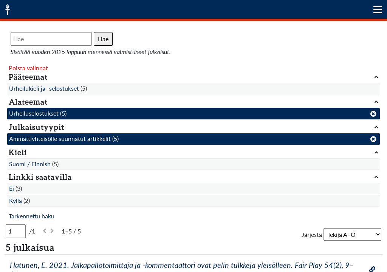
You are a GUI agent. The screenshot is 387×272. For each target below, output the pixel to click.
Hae (103, 38)
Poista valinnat (28, 67)
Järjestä (312, 234)
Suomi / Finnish (30, 163)
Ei (11, 188)
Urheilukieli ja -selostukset (44, 88)
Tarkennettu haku (31, 215)
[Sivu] (16, 231)
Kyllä (15, 200)
